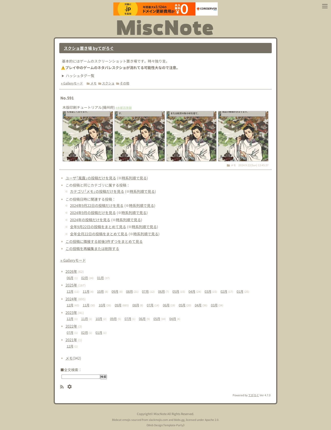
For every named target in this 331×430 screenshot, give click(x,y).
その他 (124, 83)
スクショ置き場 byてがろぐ (89, 48)
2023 (71, 312)
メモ (93, 83)
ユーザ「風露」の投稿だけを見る (91, 178)
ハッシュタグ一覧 (80, 75)
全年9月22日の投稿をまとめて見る (98, 226)
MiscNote (160, 414)
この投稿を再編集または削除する (92, 248)
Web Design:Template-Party (165, 425)
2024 (71, 298)
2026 (71, 271)
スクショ (108, 83)
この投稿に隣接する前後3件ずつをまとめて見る (104, 241)
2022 (71, 326)
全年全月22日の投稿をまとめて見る (99, 233)
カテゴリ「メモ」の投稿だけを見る (97, 191)
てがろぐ (253, 395)
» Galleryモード (72, 83)
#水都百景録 (124, 107)
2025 (71, 285)
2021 (71, 339)
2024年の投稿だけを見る (90, 219)
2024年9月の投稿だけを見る (93, 212)
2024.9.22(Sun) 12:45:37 (253, 165)
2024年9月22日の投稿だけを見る (96, 205)
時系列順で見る (134, 178)
